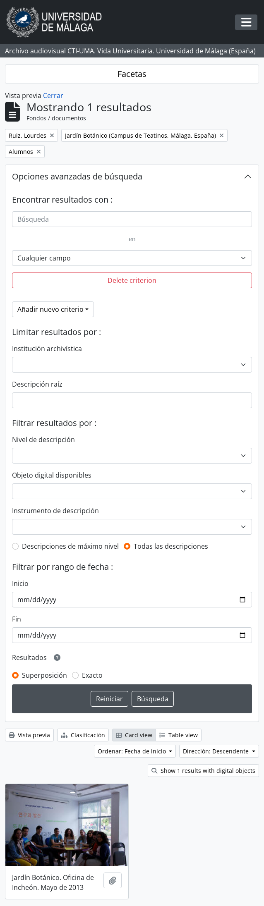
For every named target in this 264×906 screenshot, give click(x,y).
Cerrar (53, 95)
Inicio (20, 583)
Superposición (44, 675)
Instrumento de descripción (55, 510)
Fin (16, 619)
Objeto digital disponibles (51, 475)
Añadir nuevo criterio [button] (50, 309)
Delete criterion (132, 280)
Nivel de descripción (43, 439)
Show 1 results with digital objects (203, 771)
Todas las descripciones (171, 546)
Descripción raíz (37, 384)
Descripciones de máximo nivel (70, 546)
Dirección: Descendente (216, 751)
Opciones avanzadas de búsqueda (77, 176)
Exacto (92, 675)
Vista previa (29, 735)
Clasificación (83, 735)
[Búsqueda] (132, 219)
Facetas (132, 73)
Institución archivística (47, 348)
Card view (134, 735)
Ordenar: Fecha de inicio (133, 751)
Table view (178, 735)
